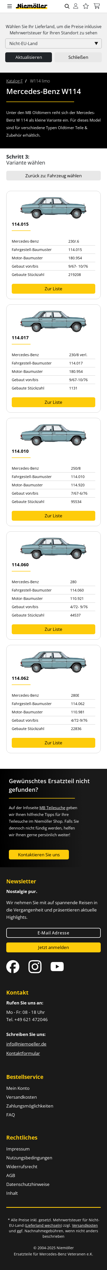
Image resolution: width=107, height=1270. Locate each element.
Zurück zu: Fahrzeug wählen (53, 176)
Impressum (18, 1149)
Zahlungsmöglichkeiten (29, 1106)
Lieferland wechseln (43, 1225)
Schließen (78, 57)
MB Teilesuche (52, 807)
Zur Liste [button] (53, 289)
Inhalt (12, 1193)
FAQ (10, 1115)
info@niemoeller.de (26, 1044)
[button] (9, 6)
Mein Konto (17, 1088)
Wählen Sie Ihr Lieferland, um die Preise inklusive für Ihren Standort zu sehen (54, 30)
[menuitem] (14, 81)
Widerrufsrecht (21, 1167)
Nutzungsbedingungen (29, 1158)
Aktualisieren (28, 57)
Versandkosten (21, 1097)
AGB (10, 1175)
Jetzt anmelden (53, 947)
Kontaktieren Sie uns (39, 855)
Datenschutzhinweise (28, 1184)
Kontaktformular (23, 1053)
